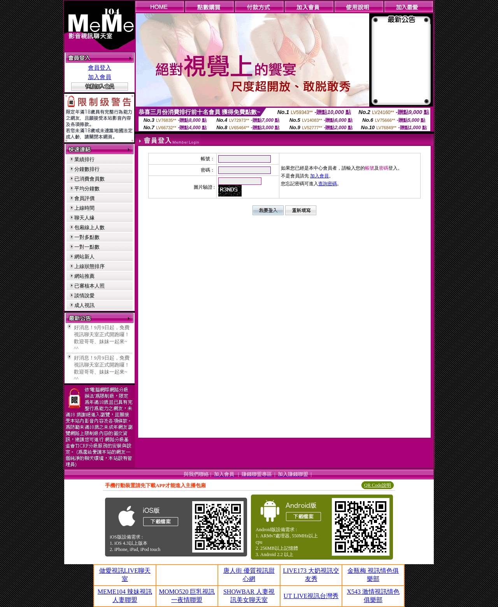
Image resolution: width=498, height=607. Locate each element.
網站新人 (84, 257)
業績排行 (84, 159)
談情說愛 (84, 295)
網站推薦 (84, 276)
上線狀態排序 (89, 266)
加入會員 (99, 77)
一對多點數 (87, 237)
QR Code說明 (377, 485)
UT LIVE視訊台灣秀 (311, 596)
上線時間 (84, 208)
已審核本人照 (89, 286)
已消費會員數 (89, 179)
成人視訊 (84, 305)
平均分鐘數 (87, 188)
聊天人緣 (84, 218)
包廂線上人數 (89, 227)
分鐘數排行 (87, 169)
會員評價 (84, 198)
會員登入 (99, 68)
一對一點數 (87, 247)
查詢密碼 (327, 183)
